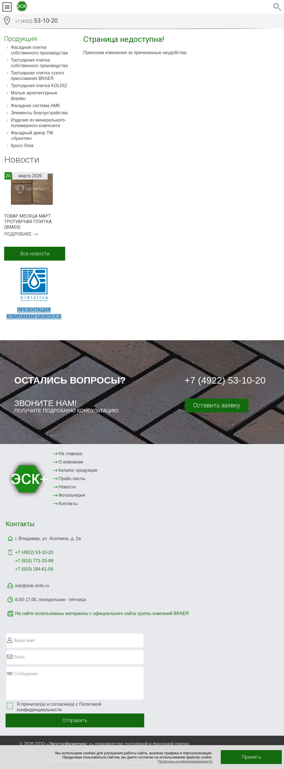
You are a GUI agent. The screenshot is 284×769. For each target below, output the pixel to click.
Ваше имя (24, 640)
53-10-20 (36, 21)
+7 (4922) (34, 552)
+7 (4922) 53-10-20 (225, 380)
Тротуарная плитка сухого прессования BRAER (37, 75)
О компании (71, 462)
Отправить (74, 720)
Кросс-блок (22, 145)
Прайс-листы (72, 478)
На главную (70, 453)
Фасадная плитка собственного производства (39, 50)
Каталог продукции (78, 470)
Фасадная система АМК (35, 105)
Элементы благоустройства (39, 112)
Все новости (34, 253)
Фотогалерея (72, 495)
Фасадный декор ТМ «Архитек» (32, 135)
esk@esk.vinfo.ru (32, 585)
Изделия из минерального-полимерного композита (38, 123)
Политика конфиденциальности (185, 761)
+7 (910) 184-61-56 (34, 569)
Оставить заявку (216, 405)
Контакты (68, 503)
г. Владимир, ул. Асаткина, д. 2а (48, 538)
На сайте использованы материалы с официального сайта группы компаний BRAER (102, 613)
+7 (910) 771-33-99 (34, 560)
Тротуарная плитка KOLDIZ (39, 85)
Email (19, 657)
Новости (67, 487)
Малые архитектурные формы (34, 95)
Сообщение (26, 673)
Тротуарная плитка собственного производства (39, 63)
